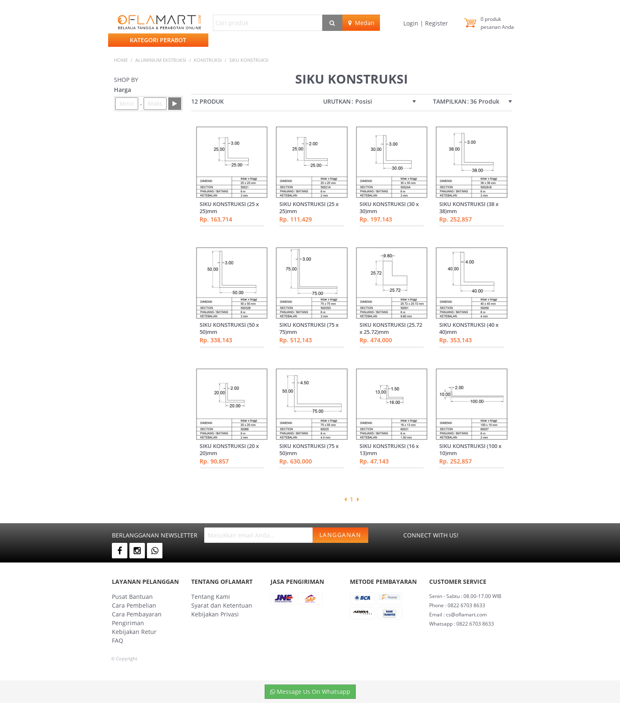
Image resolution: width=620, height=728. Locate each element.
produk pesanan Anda (497, 23)
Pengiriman (128, 623)
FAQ (117, 640)
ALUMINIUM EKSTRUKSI (160, 60)
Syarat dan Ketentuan (221, 605)
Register (435, 23)
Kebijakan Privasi (215, 614)
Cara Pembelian (134, 605)
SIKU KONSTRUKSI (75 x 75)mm (309, 328)
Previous (345, 499)
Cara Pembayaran (137, 614)
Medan (361, 23)
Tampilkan (449, 101)
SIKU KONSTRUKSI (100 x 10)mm (470, 449)
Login (411, 23)
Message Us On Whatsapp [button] (310, 691)
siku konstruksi (248, 60)
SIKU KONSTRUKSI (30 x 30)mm (389, 207)
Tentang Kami (210, 597)
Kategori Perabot (158, 40)
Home (121, 60)
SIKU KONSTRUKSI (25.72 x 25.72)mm (390, 328)
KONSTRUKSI (208, 60)
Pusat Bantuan (132, 597)
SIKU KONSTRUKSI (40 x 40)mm (469, 328)
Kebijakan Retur (134, 632)
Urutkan (337, 101)
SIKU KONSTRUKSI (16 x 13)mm (389, 449)
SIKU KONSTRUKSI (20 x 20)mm (229, 449)
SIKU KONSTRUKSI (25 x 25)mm (229, 207)
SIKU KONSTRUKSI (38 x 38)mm (469, 207)
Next (358, 499)
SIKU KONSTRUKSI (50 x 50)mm (229, 328)
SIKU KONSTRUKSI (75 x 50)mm (309, 449)
